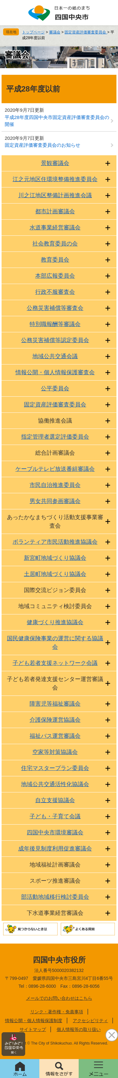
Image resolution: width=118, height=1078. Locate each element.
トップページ (33, 32)
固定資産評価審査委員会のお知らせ (42, 145)
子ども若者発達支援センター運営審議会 (55, 683)
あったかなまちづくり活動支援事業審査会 (55, 521)
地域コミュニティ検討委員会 (55, 606)
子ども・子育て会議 (55, 816)
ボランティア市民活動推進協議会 (55, 542)
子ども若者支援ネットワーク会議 (55, 663)
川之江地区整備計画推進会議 (55, 195)
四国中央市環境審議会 (55, 832)
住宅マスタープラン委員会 (55, 768)
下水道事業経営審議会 (55, 913)
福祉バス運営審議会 (55, 736)
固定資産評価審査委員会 (86, 32)
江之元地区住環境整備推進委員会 (55, 179)
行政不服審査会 (55, 292)
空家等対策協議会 (55, 752)
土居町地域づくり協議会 (55, 574)
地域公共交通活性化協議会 (55, 784)
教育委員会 (55, 260)
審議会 (54, 32)
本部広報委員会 (55, 276)
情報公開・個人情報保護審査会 (55, 372)
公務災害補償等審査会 (55, 308)
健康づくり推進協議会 (55, 622)
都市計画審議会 (55, 211)
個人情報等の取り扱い (79, 1029)
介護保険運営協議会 (55, 720)
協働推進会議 (55, 421)
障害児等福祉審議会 (55, 704)
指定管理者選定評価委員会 (55, 437)
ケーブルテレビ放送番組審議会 (55, 469)
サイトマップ (33, 1029)
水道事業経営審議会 (55, 227)
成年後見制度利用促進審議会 (55, 848)
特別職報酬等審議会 (55, 324)
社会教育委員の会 (55, 243)
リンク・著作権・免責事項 (56, 1011)
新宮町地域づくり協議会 (55, 558)
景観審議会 (55, 163)
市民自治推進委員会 (55, 485)
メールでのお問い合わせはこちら (59, 998)
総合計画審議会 (55, 453)
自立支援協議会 (55, 800)
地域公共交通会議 (55, 356)
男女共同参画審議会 (55, 501)
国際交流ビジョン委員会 (55, 590)
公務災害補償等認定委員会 (55, 340)
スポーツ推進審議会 (55, 881)
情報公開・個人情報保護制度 (33, 1020)
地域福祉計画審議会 (55, 865)
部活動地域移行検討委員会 (55, 897)
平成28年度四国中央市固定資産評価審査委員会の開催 (57, 121)
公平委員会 (55, 388)
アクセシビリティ (90, 1020)
